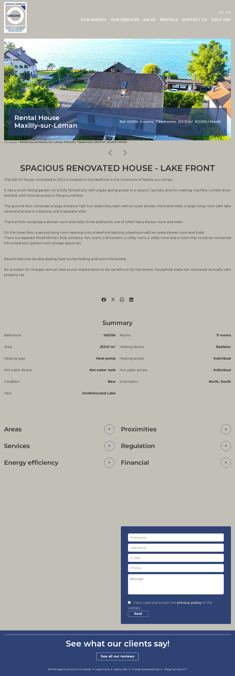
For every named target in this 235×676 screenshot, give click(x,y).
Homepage (10, 142)
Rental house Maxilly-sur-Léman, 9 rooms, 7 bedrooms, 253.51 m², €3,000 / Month (73, 142)
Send (138, 613)
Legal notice (102, 669)
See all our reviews (117, 656)
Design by (175, 669)
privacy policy (189, 603)
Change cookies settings (145, 669)
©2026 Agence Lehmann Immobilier (69, 669)
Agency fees (120, 669)
